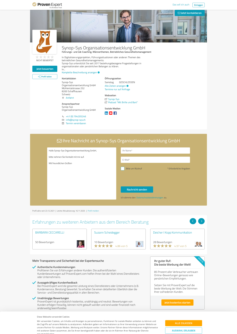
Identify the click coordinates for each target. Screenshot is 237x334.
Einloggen (198, 4)
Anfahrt (70, 97)
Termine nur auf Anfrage (117, 89)
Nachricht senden (137, 189)
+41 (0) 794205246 (76, 116)
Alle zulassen (183, 303)
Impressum (42, 319)
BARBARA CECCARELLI (49, 232)
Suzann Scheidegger (107, 232)
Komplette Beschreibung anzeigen (80, 72)
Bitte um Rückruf (134, 168)
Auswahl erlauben (183, 310)
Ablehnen (184, 319)
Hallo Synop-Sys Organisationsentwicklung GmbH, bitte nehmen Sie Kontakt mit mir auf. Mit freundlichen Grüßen (81, 173)
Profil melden (93, 210)
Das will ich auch (181, 4)
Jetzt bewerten (44, 69)
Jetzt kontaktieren (190, 13)
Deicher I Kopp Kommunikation (172, 232)
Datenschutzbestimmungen (62, 319)
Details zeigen (139, 328)
